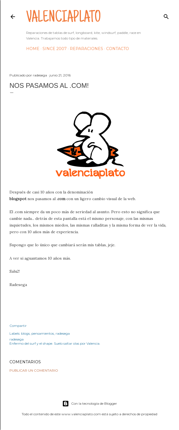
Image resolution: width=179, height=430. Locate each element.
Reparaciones (86, 48)
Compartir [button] (18, 326)
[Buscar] (166, 15)
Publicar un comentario (33, 370)
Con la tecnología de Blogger (89, 403)
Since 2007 (55, 48)
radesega (63, 333)
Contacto (117, 48)
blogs (25, 333)
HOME (32, 48)
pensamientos (42, 333)
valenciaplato (63, 18)
